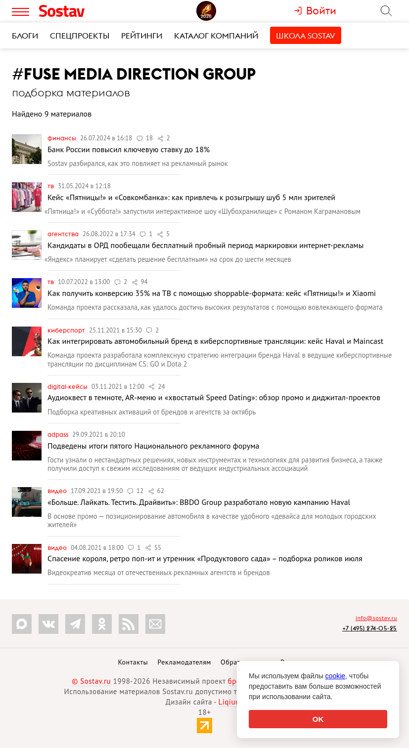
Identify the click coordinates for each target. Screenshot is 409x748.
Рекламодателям (184, 662)
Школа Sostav (305, 36)
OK (318, 719)
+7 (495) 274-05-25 (369, 628)
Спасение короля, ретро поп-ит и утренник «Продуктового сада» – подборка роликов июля (205, 558)
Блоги (25, 36)
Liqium (230, 701)
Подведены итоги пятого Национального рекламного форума (153, 446)
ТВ (51, 186)
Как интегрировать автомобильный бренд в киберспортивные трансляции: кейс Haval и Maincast (215, 341)
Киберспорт (67, 330)
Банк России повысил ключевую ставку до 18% (128, 149)
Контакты (133, 662)
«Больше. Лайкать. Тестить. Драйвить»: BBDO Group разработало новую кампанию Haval (198, 502)
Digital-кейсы (68, 386)
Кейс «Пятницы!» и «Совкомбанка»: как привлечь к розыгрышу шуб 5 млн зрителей (191, 197)
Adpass (58, 434)
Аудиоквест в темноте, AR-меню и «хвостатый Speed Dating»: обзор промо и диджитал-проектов (213, 397)
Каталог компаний (216, 36)
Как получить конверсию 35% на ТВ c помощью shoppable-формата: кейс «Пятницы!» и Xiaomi (211, 293)
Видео (57, 491)
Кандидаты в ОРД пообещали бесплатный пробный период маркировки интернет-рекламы (205, 245)
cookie (335, 676)
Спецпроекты (79, 36)
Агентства (63, 234)
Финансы (62, 138)
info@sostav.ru (376, 618)
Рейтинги (141, 36)
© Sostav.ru (91, 681)
